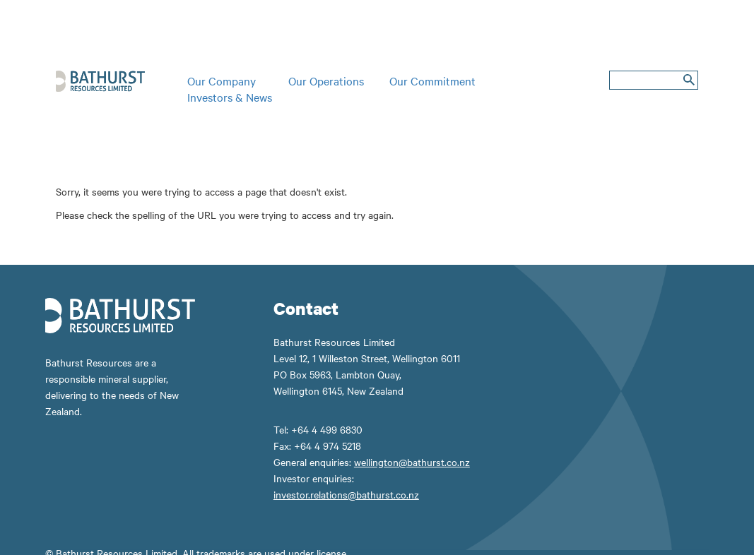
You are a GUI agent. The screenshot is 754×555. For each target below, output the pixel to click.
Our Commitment (432, 80)
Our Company (221, 80)
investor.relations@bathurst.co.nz (346, 494)
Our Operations (326, 80)
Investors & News (229, 97)
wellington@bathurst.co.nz (412, 462)
